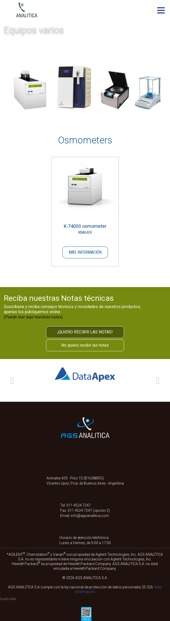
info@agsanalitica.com (90, 516)
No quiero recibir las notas (85, 345)
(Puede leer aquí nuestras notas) (33, 317)
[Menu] (160, 11)
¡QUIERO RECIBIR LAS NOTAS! (85, 332)
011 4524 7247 (78, 505)
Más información (85, 252)
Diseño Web (8, 599)
